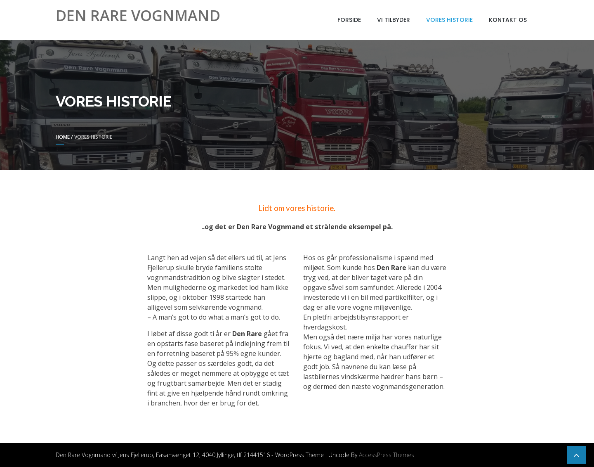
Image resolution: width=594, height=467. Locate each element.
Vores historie (449, 20)
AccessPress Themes (386, 455)
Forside (349, 20)
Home (63, 136)
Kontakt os (508, 20)
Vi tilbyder (393, 20)
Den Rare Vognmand (138, 15)
